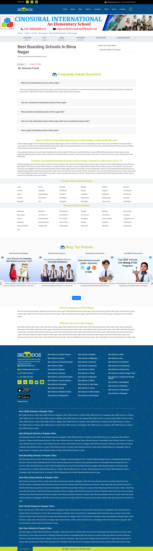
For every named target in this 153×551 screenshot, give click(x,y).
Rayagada (63, 201)
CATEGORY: (81, 39)
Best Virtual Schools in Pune (36, 513)
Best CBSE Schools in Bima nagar (28, 327)
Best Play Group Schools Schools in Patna (106, 494)
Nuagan (83, 222)
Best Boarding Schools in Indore (38, 466)
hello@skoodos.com (113, 2)
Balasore (126, 187)
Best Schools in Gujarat (56, 369)
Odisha (27, 33)
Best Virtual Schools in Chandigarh (90, 520)
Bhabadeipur (64, 211)
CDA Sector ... (106, 215)
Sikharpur (105, 226)
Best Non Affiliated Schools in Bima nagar (81, 337)
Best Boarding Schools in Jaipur (51, 469)
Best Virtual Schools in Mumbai (59, 513)
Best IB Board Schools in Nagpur (78, 444)
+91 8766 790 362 (25, 373)
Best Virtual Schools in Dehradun (89, 516)
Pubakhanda (42, 226)
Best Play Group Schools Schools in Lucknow (78, 488)
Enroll (114, 9)
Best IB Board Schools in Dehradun (103, 444)
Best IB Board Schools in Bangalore (54, 437)
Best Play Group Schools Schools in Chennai (58, 485)
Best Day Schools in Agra (121, 542)
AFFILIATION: (101, 39)
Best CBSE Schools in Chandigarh (74, 425)
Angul (19, 187)
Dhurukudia (63, 218)
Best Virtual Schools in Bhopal (113, 516)
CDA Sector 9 (85, 215)
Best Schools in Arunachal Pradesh (60, 362)
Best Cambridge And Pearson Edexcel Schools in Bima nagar (115, 337)
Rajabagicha (64, 226)
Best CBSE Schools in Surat (30, 422)
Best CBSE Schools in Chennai (122, 415)
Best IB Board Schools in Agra (74, 450)
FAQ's (106, 9)
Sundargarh (127, 201)
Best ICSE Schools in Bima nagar (51, 327)
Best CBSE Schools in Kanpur (29, 425)
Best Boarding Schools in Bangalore (55, 459)
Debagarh (41, 190)
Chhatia (19, 218)
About (73, 9)
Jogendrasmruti (128, 218)
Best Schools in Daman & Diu (118, 369)
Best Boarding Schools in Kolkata (81, 459)
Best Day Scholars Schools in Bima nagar (99, 314)
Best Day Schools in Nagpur (42, 538)
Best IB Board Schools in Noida (51, 450)
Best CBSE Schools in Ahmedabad (76, 418)
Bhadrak (62, 187)
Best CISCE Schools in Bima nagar (70, 334)
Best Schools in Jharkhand (117, 386)
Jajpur (19, 194)
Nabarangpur (106, 198)
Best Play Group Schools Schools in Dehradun (91, 491)
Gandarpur (84, 218)
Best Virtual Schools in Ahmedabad (83, 513)
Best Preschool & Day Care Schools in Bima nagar (44, 314)
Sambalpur (84, 201)
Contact (122, 9)
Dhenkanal (63, 190)
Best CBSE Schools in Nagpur (51, 422)
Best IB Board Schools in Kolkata (80, 437)
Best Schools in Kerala (56, 388)
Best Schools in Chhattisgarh (118, 390)
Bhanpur (84, 211)
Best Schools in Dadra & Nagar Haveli (121, 373)
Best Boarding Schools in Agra (89, 472)
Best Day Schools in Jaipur (106, 538)
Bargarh (105, 187)
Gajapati (105, 190)
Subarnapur (106, 201)
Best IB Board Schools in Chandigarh (111, 447)
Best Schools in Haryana (56, 373)
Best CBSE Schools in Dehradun (74, 422)
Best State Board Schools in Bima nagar (102, 327)
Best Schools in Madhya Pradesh (59, 392)
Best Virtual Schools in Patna (66, 520)
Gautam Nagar (107, 218)
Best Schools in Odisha (86, 369)
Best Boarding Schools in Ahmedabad (95, 462)
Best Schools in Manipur (86, 354)
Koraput (20, 198)
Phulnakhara (127, 222)
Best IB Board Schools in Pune (45, 440)
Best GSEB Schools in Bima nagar (55, 337)
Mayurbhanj (85, 198)
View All (76, 298)
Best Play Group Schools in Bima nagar (52, 311)
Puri (39, 201)
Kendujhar (84, 194)
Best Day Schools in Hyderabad (94, 532)
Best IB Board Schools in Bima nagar (75, 327)
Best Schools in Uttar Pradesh (88, 392)
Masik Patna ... (64, 222)
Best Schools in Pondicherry (118, 362)
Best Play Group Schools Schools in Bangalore (66, 481)
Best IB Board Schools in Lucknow (121, 440)
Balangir (83, 187)
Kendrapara (42, 198)
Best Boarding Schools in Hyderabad (107, 459)
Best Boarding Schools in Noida (66, 472)
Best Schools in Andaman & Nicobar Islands (121, 377)
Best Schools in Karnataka (57, 384)
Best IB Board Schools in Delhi (30, 437)
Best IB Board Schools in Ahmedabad (95, 440)
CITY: (44, 39)
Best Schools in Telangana (117, 393)
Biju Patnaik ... (128, 211)
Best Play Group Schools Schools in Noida (92, 498)
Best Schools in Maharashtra (58, 395)
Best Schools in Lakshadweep (119, 366)
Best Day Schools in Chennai (117, 532)
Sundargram (127, 226)
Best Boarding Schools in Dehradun (111, 466)
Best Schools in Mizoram (87, 362)
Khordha (62, 194)
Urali (18, 229)
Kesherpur (20, 222)
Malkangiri (63, 198)
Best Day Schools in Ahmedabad (68, 535)
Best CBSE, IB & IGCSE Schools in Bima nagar (67, 329)
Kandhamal (127, 194)
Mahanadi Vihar (43, 222)
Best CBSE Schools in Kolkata (75, 415)
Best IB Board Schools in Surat (54, 444)
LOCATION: (27, 39)
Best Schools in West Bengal (88, 395)
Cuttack (34, 33)
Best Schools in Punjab (86, 373)
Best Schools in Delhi (116, 354)
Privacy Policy (23, 401)
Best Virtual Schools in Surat (43, 516)
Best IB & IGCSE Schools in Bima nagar (40, 332)
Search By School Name (107, 46)
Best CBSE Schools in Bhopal (97, 422)
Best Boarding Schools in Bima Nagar (63, 33)
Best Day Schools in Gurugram (80, 542)
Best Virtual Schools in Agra (48, 523)
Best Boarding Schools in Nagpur (85, 466)
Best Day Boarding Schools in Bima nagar (105, 311)
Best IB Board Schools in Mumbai (69, 440)
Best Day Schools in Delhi (28, 532)
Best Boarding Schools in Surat (62, 466)
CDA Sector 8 (64, 215)
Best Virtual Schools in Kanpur (43, 520)
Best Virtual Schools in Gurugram (115, 520)
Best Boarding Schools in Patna (99, 469)
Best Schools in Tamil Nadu (88, 384)
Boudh (40, 187)
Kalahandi (105, 194)
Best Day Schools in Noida (101, 542)
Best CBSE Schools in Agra (28, 428)
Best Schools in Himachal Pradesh (60, 377)
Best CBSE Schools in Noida (122, 425)
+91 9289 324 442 (25, 377)
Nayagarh (20, 201)
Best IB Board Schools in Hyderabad (105, 437)
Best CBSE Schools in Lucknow (100, 418)
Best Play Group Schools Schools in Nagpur (58, 491)
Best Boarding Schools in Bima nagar (79, 311)
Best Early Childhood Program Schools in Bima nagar (40, 334)
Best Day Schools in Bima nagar (28, 311)
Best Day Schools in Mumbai (45, 535)
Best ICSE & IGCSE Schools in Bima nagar (68, 332)
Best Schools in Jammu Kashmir (59, 380)
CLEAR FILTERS (35, 64)
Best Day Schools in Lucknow (91, 535)
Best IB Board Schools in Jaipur (38, 447)
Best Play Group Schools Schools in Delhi (34, 481)
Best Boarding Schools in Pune (45, 462)
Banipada (41, 211)
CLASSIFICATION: (123, 39)
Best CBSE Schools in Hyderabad (98, 415)
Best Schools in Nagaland (87, 366)
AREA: (62, 39)
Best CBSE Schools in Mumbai (51, 418)
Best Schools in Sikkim (86, 380)
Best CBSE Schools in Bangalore (51, 415)
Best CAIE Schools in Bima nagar (93, 334)
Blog (80, 9)
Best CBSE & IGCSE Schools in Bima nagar (97, 329)
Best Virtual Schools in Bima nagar (73, 314)
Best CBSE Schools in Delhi (29, 415)
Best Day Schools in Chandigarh (56, 542)
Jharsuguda (127, 190)
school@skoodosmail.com (28, 369)
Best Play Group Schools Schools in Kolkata (100, 481)
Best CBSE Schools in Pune (29, 418)
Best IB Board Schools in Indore (31, 444)
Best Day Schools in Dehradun (63, 538)
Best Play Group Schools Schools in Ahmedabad (43, 488)
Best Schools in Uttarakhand (118, 382)
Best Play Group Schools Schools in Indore (110, 488)
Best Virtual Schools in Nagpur (65, 516)
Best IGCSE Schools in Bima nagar (94, 332)
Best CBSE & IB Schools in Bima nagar (38, 329)
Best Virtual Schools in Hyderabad (101, 510)
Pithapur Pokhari (22, 226)
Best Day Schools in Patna (34, 542)
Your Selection (25, 548)
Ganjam (83, 190)
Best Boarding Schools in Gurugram (41, 472)
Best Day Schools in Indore (112, 535)
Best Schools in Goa (115, 358)
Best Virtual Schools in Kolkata (77, 510)
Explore (88, 9)
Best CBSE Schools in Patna (51, 425)
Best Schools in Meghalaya (87, 358)
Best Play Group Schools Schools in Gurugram (59, 498)
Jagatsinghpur (43, 194)
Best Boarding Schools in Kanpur (75, 469)
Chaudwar (126, 215)
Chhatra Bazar (43, 218)
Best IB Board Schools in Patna (86, 447)
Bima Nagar (43, 33)
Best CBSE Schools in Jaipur (119, 422)
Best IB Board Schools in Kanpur (62, 447)
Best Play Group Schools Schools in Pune (90, 485)
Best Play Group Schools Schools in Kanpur (74, 494)
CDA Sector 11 (43, 215)
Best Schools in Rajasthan (87, 377)
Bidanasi (105, 211)
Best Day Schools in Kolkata (72, 532)
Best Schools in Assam (56, 358)
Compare (97, 9)
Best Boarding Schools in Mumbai (69, 462)
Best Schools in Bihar (55, 366)
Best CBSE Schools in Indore (123, 418)
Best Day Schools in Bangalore (49, 532)
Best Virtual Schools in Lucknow (109, 513)
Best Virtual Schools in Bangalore (52, 510)
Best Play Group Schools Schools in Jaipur (42, 494)
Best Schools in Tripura (86, 388)
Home (65, 9)
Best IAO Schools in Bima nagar (115, 334)
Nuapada (126, 198)
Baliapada (20, 211)
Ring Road (84, 226)
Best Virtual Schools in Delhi (29, 510)
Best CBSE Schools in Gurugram (99, 425)
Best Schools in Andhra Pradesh (59, 354)
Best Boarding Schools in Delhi (30, 459)
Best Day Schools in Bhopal (85, 538)
